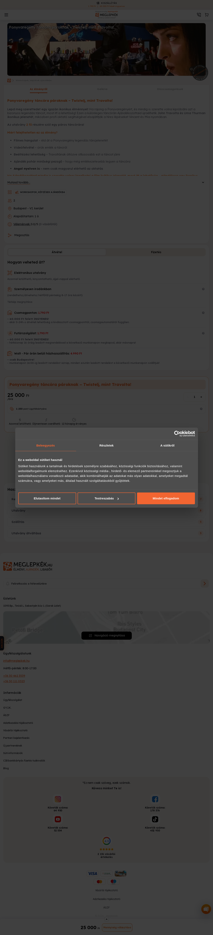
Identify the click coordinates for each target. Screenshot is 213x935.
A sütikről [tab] (167, 445)
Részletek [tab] (106, 445)
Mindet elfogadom (166, 498)
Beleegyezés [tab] (45, 445)
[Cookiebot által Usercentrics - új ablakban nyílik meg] (177, 434)
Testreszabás (107, 498)
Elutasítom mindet (47, 498)
